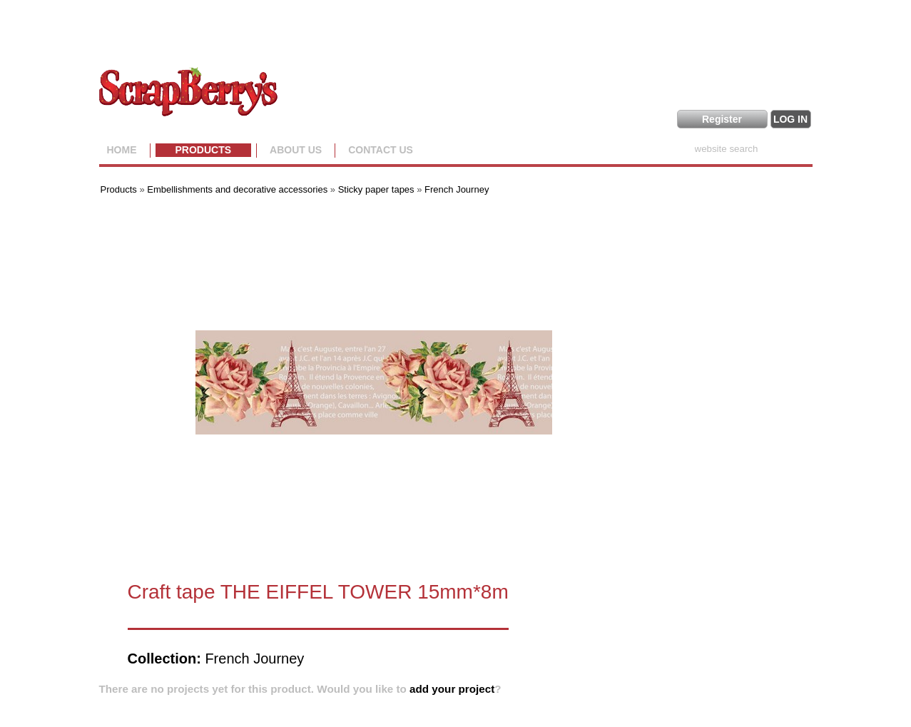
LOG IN (790, 119)
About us (296, 150)
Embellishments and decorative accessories (238, 189)
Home (122, 150)
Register (722, 119)
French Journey (456, 189)
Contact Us (380, 150)
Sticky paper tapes (376, 189)
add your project (451, 689)
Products (203, 150)
